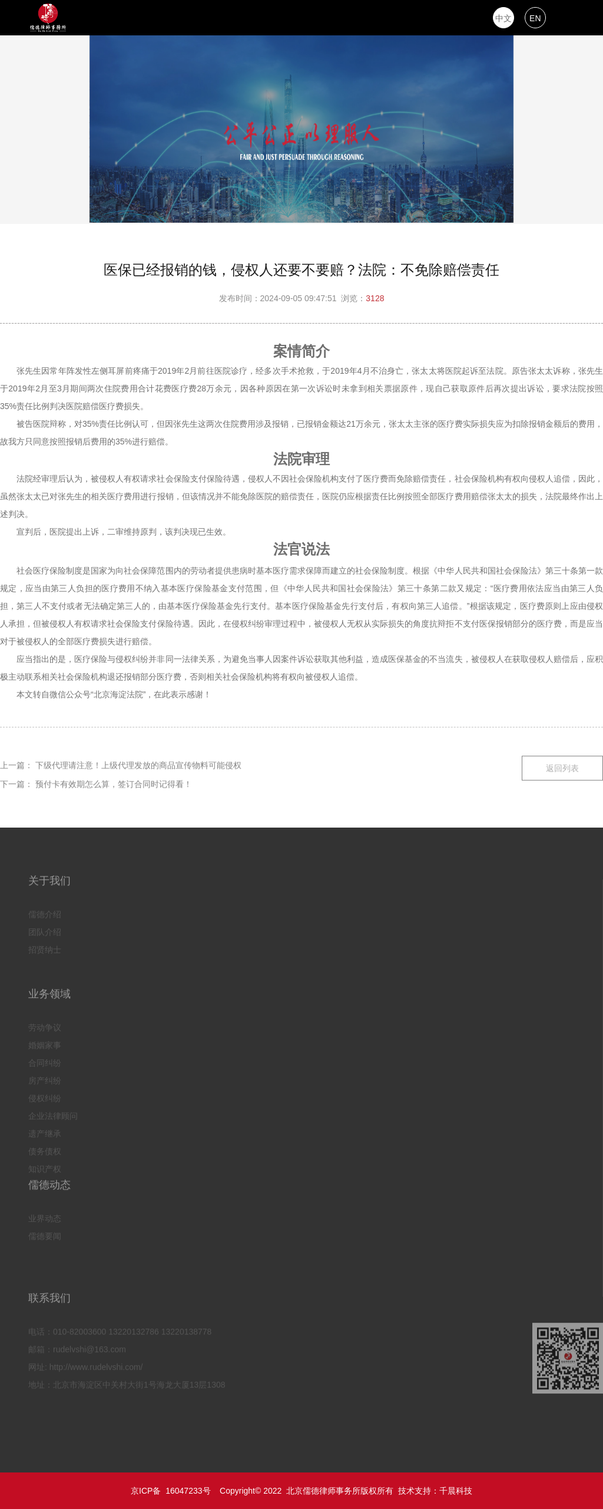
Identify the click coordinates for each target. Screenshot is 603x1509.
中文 (503, 18)
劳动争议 (44, 1025)
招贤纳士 (44, 948)
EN (535, 18)
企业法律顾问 (53, 1114)
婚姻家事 (44, 1043)
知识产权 (44, 1167)
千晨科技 (455, 1490)
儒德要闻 (44, 1234)
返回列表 (562, 766)
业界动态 (44, 1216)
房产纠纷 (44, 1078)
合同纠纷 (44, 1061)
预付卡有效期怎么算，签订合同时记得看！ (113, 782)
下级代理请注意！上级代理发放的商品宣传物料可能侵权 (138, 763)
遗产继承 (44, 1131)
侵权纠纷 (44, 1096)
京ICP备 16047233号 (170, 1490)
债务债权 (44, 1149)
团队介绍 (44, 930)
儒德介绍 (44, 912)
